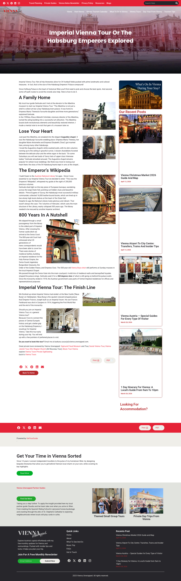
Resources (99, 3)
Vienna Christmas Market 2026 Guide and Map (135, 535)
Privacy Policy (87, 3)
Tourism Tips (169, 12)
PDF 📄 (110, 360)
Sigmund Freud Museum (71, 346)
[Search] (177, 3)
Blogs (109, 3)
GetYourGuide (32, 438)
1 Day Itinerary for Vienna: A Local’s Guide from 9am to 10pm (139, 388)
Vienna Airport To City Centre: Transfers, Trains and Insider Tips (140, 245)
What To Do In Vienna (119, 12)
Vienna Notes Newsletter (69, 3)
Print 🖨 (96, 360)
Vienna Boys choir (78, 268)
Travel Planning (35, 3)
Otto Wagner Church (38, 349)
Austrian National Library (45, 176)
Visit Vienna (79, 12)
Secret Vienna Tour (96, 346)
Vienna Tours (135, 12)
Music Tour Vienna (70, 349)
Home (69, 12)
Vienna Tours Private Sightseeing (38, 352)
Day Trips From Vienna (152, 12)
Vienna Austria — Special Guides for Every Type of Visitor (139, 317)
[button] (21, 366)
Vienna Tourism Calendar (96, 12)
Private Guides (50, 3)
